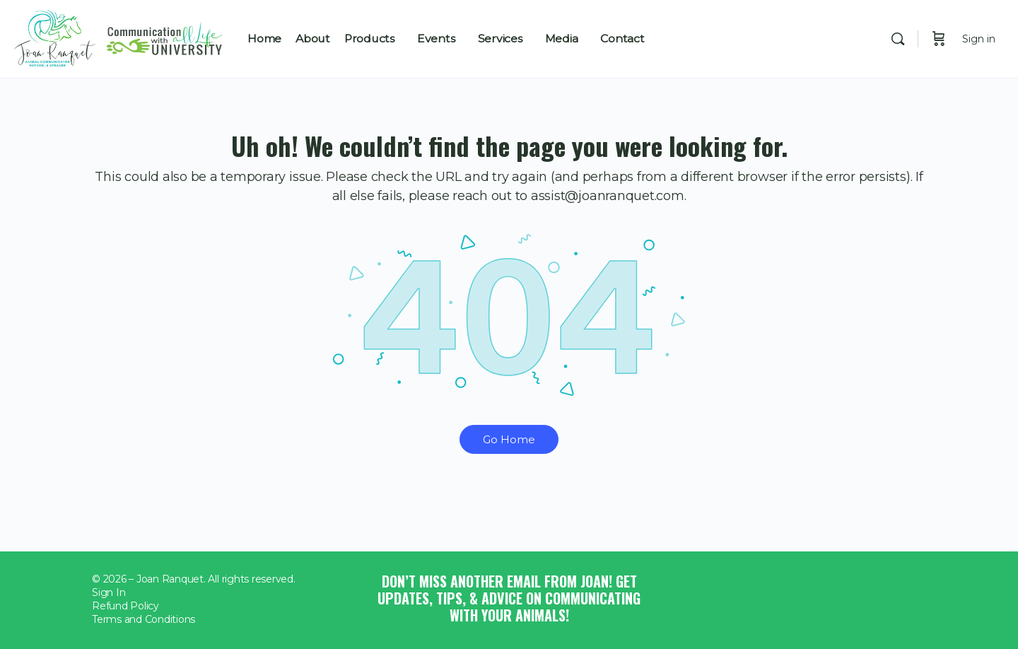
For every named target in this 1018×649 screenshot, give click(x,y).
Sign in (978, 39)
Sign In (108, 592)
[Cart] (939, 39)
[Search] (898, 38)
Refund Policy (125, 606)
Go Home (509, 439)
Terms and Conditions (143, 619)
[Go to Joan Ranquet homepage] (120, 36)
